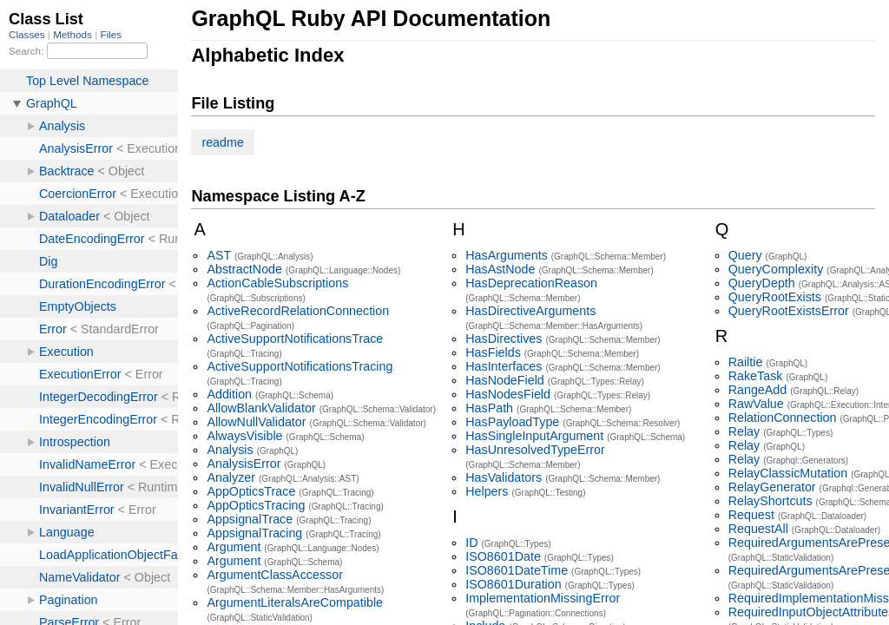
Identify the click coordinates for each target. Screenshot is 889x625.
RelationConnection (782, 417)
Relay (744, 431)
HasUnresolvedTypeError (535, 450)
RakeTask (755, 376)
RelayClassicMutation (787, 473)
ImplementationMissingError (542, 598)
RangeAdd (757, 390)
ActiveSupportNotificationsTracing (299, 366)
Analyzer (231, 477)
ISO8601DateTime (516, 570)
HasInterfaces (503, 366)
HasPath (489, 408)
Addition (229, 394)
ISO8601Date (503, 556)
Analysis (230, 450)
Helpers (486, 491)
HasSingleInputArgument (534, 436)
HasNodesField (507, 394)
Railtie (745, 362)
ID (471, 542)
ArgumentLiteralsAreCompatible (295, 602)
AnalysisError (243, 463)
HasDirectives (503, 338)
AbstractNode (244, 269)
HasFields (493, 352)
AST (219, 255)
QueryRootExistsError (788, 311)
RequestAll (758, 529)
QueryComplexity (776, 269)
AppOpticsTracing (256, 505)
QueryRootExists (774, 297)
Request (751, 515)
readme (222, 142)
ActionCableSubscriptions (277, 283)
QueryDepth (761, 283)
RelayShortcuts (770, 501)
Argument (233, 547)
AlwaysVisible (244, 436)
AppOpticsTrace (251, 491)
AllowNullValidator (256, 422)
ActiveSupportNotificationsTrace (295, 338)
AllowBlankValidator (261, 408)
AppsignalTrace (250, 519)
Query (745, 255)
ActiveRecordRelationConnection (298, 311)
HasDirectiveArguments (530, 311)
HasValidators (503, 477)
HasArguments (506, 255)
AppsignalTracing (254, 533)
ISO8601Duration (513, 584)
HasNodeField (504, 380)
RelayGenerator (772, 487)
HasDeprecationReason (531, 283)
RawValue (756, 404)
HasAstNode (500, 269)
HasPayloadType (512, 422)
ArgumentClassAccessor (275, 575)
